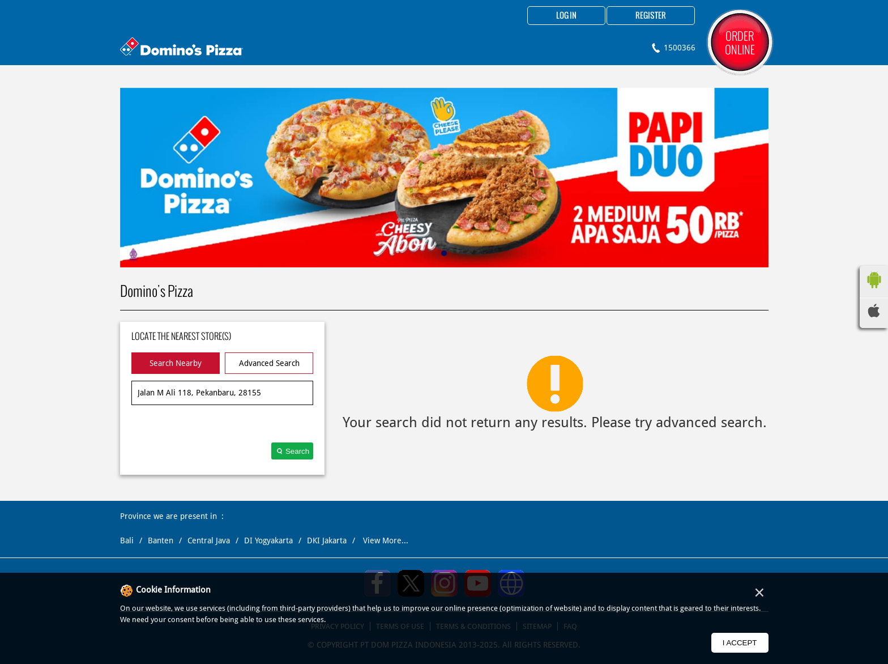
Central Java (208, 540)
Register (650, 15)
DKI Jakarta (327, 540)
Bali (127, 540)
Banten (160, 540)
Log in (566, 15)
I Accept (740, 643)
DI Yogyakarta (268, 540)
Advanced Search (269, 363)
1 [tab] (444, 253)
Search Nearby (176, 363)
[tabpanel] (444, 177)
